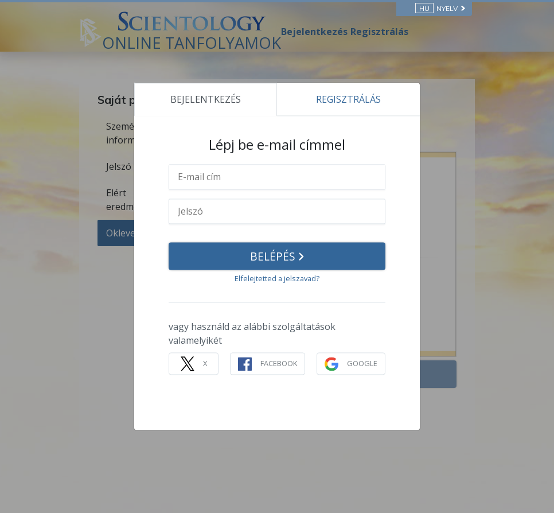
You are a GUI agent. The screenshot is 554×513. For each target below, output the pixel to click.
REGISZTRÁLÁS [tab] (348, 99)
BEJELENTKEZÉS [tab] (205, 99)
